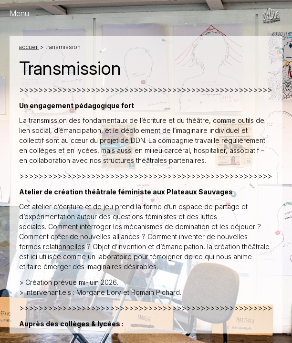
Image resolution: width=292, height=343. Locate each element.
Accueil (29, 46)
